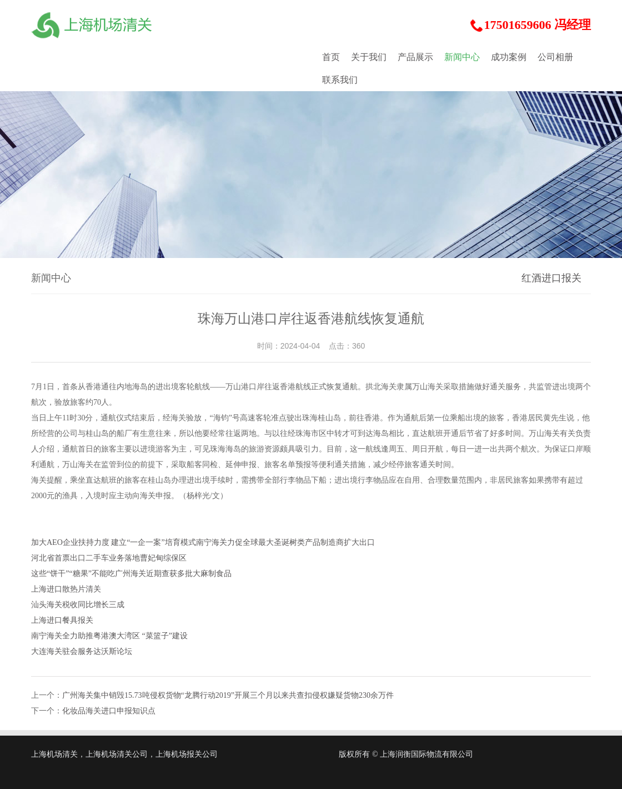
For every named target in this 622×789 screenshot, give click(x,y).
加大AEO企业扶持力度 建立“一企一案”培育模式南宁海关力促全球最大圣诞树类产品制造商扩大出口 (203, 542)
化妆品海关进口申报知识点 (109, 711)
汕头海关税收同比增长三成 (77, 605)
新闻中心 (462, 57)
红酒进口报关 (551, 278)
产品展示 (415, 57)
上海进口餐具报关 (62, 620)
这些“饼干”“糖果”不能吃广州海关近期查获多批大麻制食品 (131, 573)
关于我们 (369, 57)
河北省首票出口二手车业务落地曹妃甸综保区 (109, 558)
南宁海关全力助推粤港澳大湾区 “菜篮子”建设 (109, 636)
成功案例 (508, 57)
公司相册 (555, 57)
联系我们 (340, 80)
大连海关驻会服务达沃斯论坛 (81, 651)
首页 (331, 57)
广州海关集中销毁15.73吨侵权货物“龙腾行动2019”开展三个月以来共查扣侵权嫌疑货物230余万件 (228, 695)
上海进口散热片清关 (66, 589)
